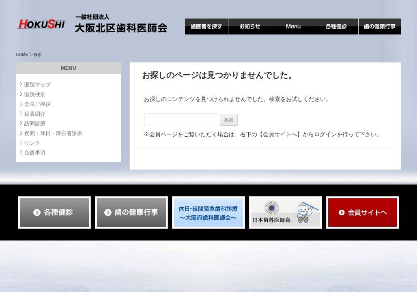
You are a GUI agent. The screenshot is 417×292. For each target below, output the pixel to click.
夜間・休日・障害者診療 (53, 133)
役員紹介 (34, 114)
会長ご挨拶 (37, 104)
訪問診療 (34, 123)
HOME (22, 54)
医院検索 (34, 94)
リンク (32, 143)
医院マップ (37, 85)
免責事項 (34, 153)
